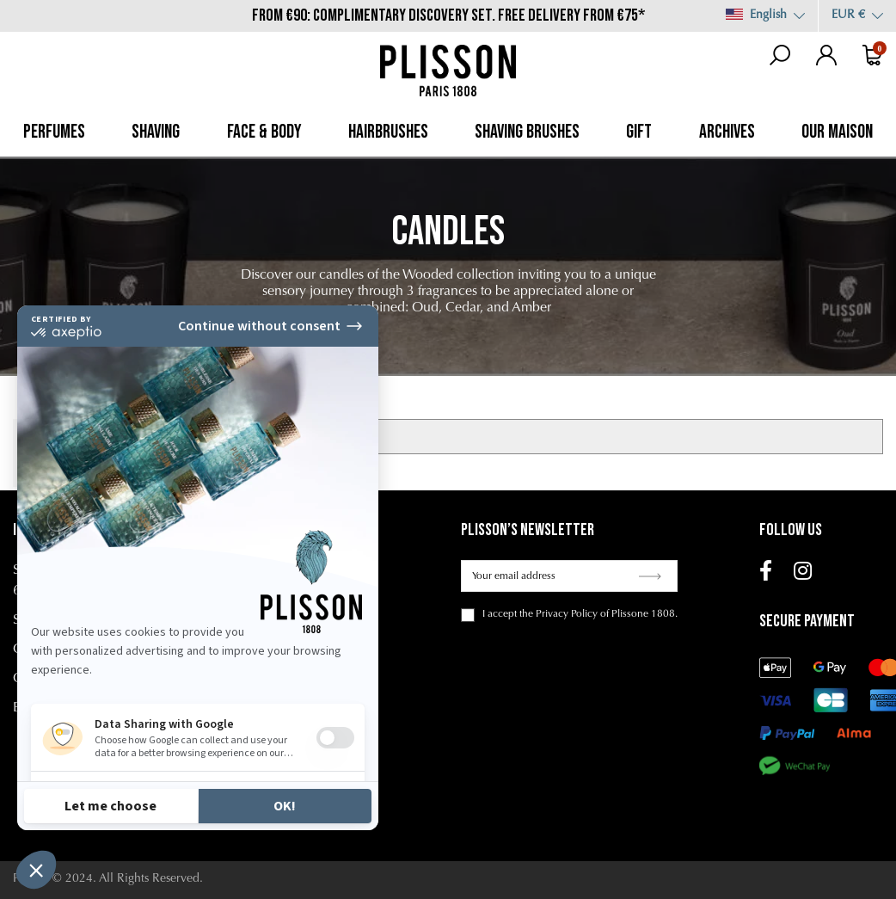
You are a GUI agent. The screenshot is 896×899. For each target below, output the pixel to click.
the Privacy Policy (558, 614)
